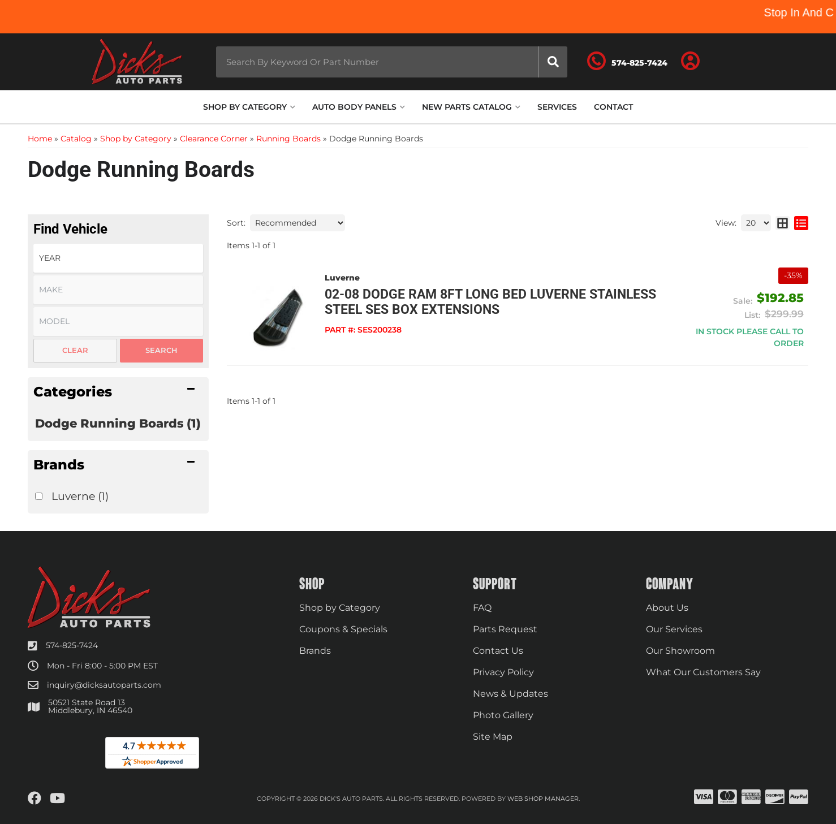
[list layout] (801, 222)
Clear (75, 350)
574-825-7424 (72, 645)
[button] (391, 61)
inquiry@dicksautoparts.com (104, 685)
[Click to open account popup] (690, 61)
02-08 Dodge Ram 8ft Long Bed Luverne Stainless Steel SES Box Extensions (490, 302)
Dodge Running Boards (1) (118, 423)
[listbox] (118, 258)
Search (161, 350)
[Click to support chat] (627, 61)
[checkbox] (38, 496)
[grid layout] (782, 222)
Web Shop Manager (543, 799)
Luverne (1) (80, 496)
